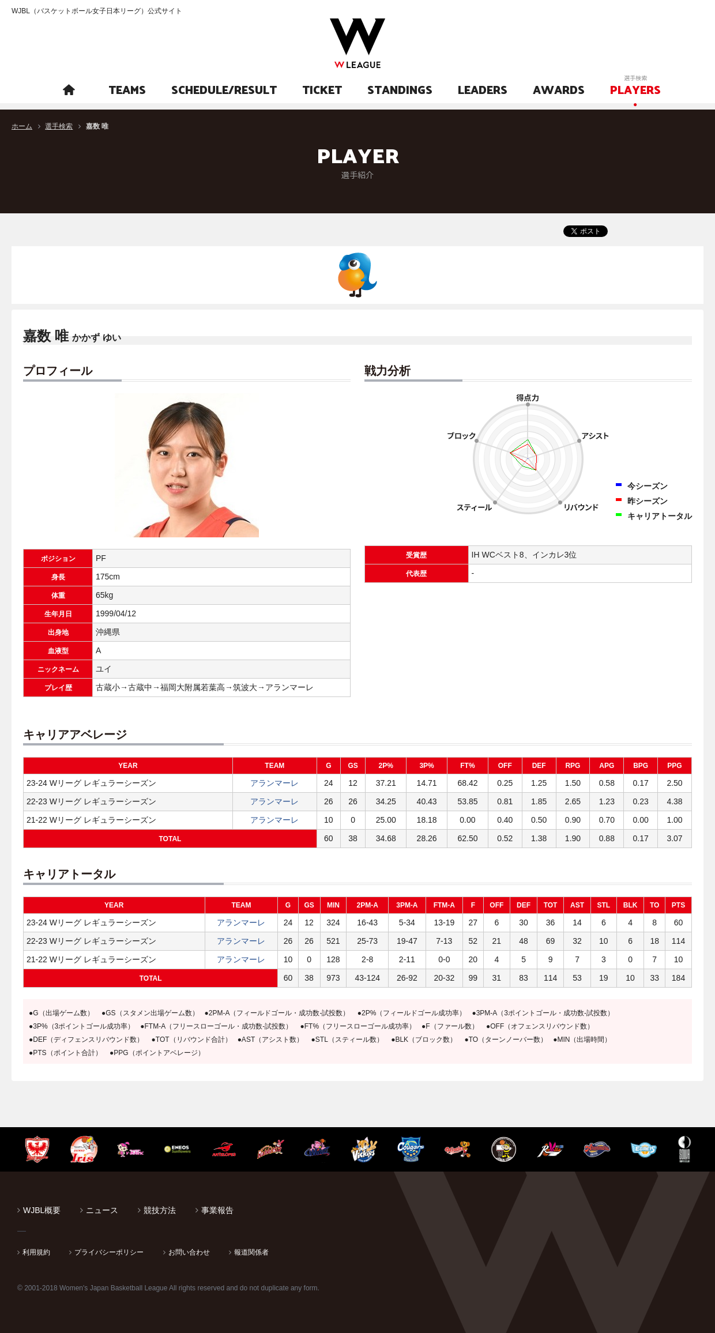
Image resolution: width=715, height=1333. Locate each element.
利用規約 (36, 1252)
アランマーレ (274, 783)
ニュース (102, 1210)
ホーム (22, 126)
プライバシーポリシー (109, 1252)
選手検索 (59, 126)
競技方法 (160, 1210)
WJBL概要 (42, 1210)
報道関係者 (251, 1252)
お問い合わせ (189, 1252)
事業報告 (217, 1210)
